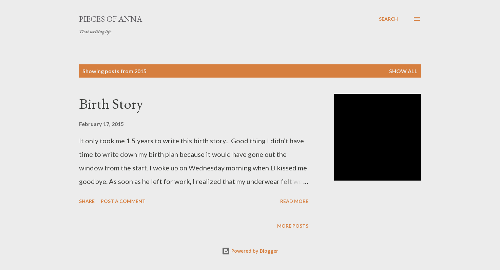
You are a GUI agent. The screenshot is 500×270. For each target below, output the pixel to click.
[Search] (388, 19)
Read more (294, 201)
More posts (292, 226)
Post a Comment (123, 201)
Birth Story (111, 103)
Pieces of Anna (110, 19)
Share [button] (87, 201)
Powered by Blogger (250, 251)
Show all (403, 71)
